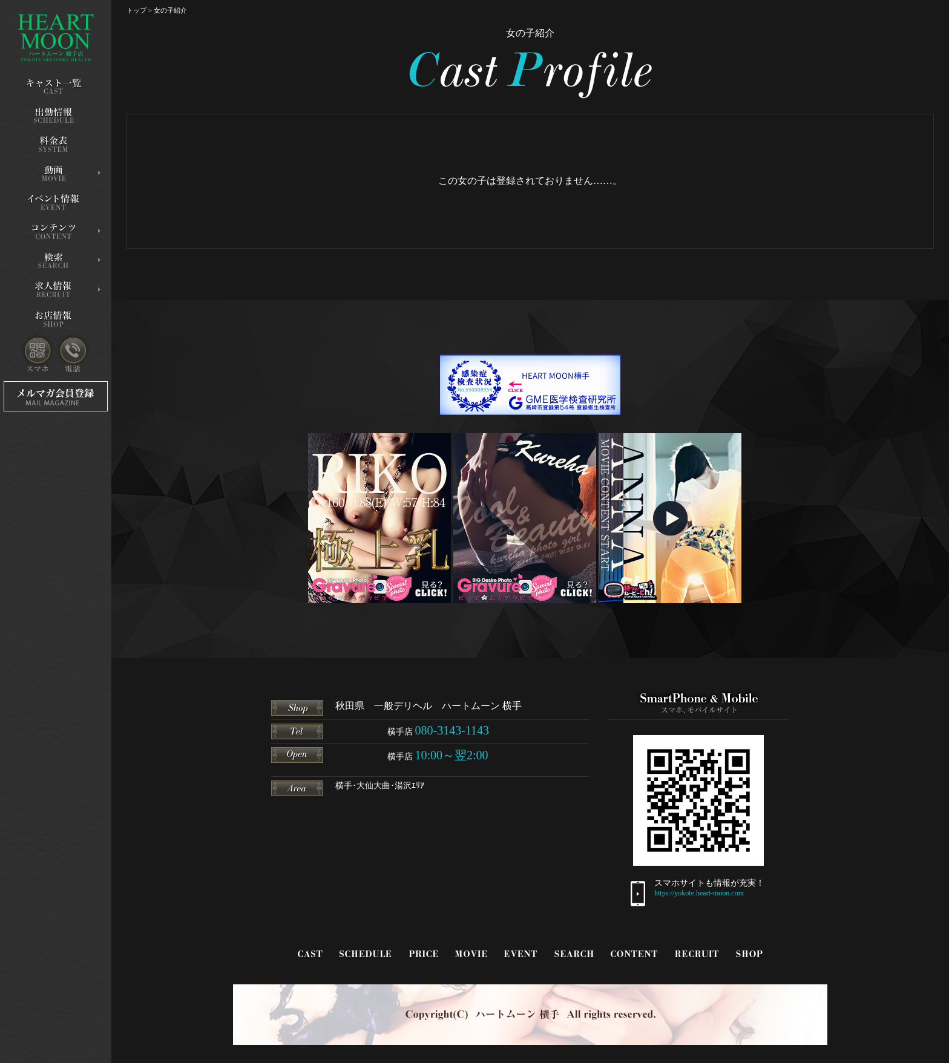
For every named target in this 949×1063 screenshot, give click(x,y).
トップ (136, 10)
